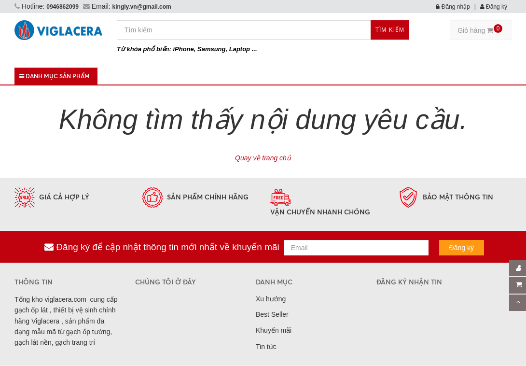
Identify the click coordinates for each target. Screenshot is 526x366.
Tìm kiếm (389, 30)
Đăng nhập (453, 6)
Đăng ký (493, 6)
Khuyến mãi (273, 330)
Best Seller (272, 314)
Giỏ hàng (479, 29)
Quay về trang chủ (263, 158)
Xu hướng (271, 299)
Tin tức (266, 347)
